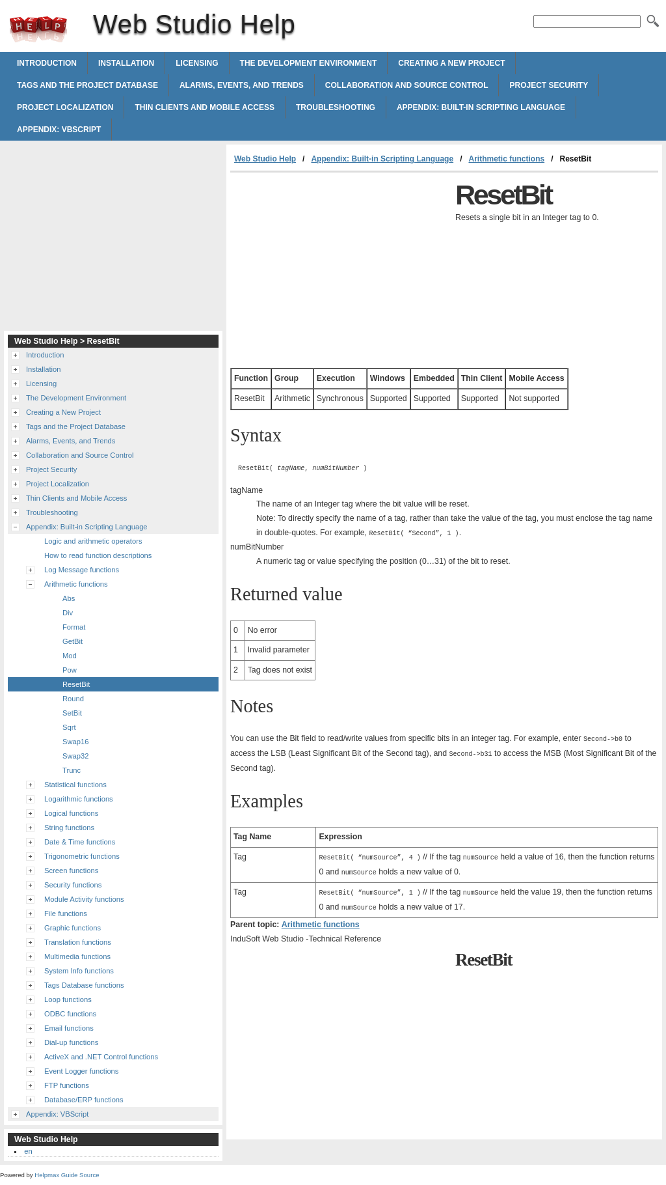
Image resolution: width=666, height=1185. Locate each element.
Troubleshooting (335, 107)
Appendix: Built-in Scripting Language (481, 107)
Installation (126, 63)
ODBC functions (70, 1014)
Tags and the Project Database (87, 85)
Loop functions (68, 999)
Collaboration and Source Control (406, 85)
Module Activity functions (84, 899)
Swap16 (75, 742)
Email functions (69, 1028)
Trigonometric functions (82, 856)
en (28, 1151)
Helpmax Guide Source (66, 1174)
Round (73, 699)
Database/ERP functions (84, 1100)
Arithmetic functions (506, 158)
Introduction (47, 63)
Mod (69, 656)
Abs (68, 598)
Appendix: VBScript (59, 129)
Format (73, 627)
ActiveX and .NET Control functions (101, 1057)
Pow (69, 670)
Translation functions (77, 942)
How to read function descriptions (98, 555)
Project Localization (65, 107)
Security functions (72, 885)
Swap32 (75, 756)
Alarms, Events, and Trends (242, 85)
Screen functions (71, 870)
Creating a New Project (451, 63)
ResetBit (76, 684)
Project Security (548, 85)
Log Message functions (81, 570)
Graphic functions (72, 928)
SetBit (72, 713)
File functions (65, 913)
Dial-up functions (71, 1042)
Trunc (71, 770)
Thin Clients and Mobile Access (204, 107)
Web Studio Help (38, 29)
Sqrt (69, 727)
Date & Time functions (79, 842)
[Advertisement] (339, 270)
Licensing (197, 63)
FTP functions (66, 1085)
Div (67, 613)
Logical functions (71, 813)
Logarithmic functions (78, 799)
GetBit (72, 641)
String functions (69, 827)
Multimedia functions (77, 956)
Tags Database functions (84, 985)
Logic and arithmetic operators (93, 541)
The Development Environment (308, 63)
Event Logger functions (81, 1071)
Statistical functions (75, 784)
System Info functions (79, 971)
